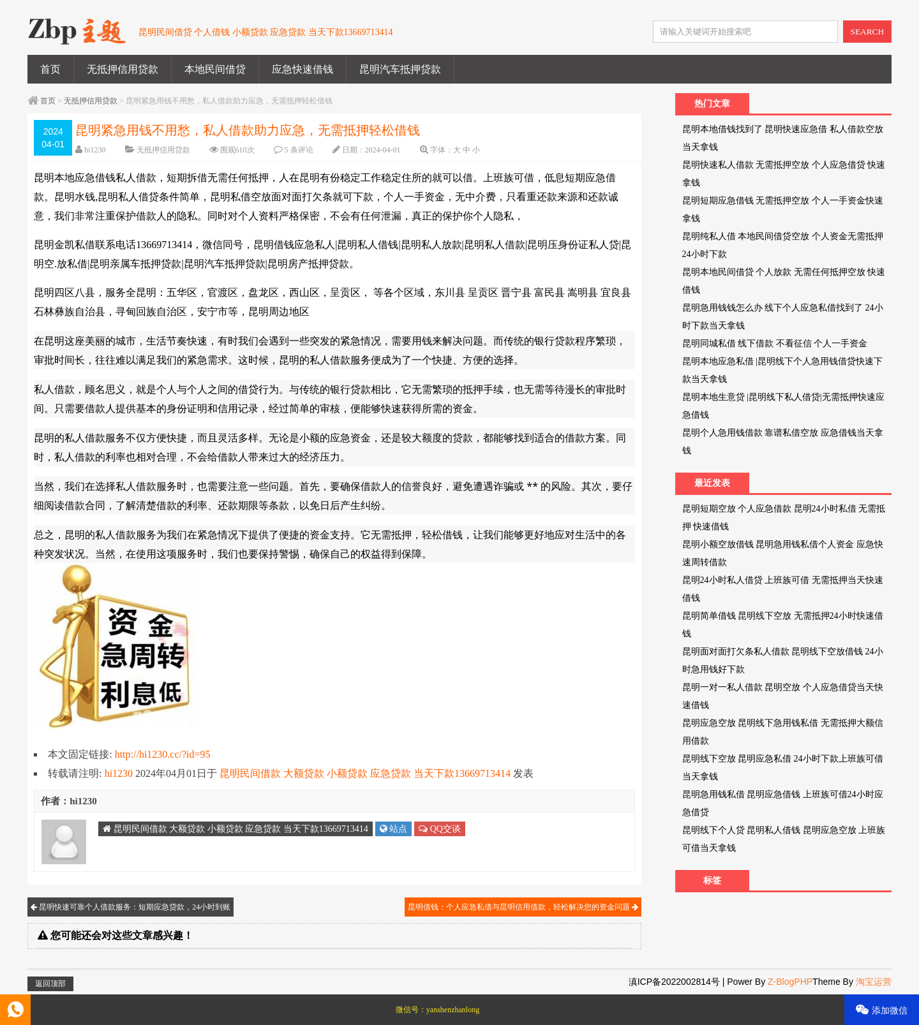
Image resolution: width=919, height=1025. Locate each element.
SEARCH (868, 31)
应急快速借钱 (302, 69)
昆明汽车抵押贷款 (400, 69)
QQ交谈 (440, 829)
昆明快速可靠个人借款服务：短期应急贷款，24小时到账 (130, 907)
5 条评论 (299, 149)
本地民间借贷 (215, 69)
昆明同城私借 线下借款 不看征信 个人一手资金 (775, 343)
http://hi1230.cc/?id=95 (163, 754)
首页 (50, 69)
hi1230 (94, 149)
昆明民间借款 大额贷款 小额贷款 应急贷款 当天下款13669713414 (365, 773)
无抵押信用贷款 (122, 69)
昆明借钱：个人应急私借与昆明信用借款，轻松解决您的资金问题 (523, 907)
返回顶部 (50, 983)
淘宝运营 (874, 982)
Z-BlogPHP (790, 982)
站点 (394, 829)
